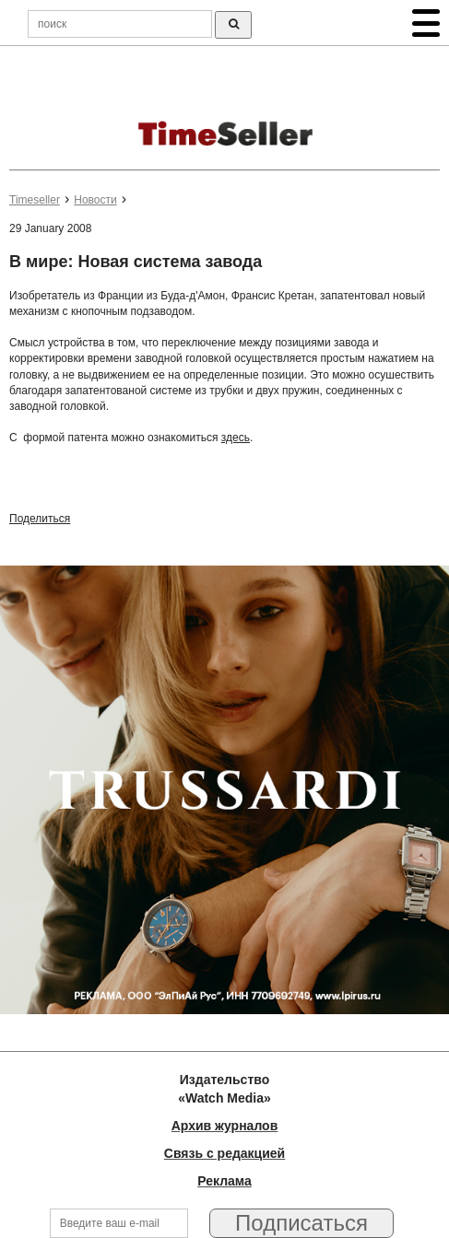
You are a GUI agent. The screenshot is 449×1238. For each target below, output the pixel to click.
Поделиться (39, 518)
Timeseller (34, 199)
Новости (95, 199)
